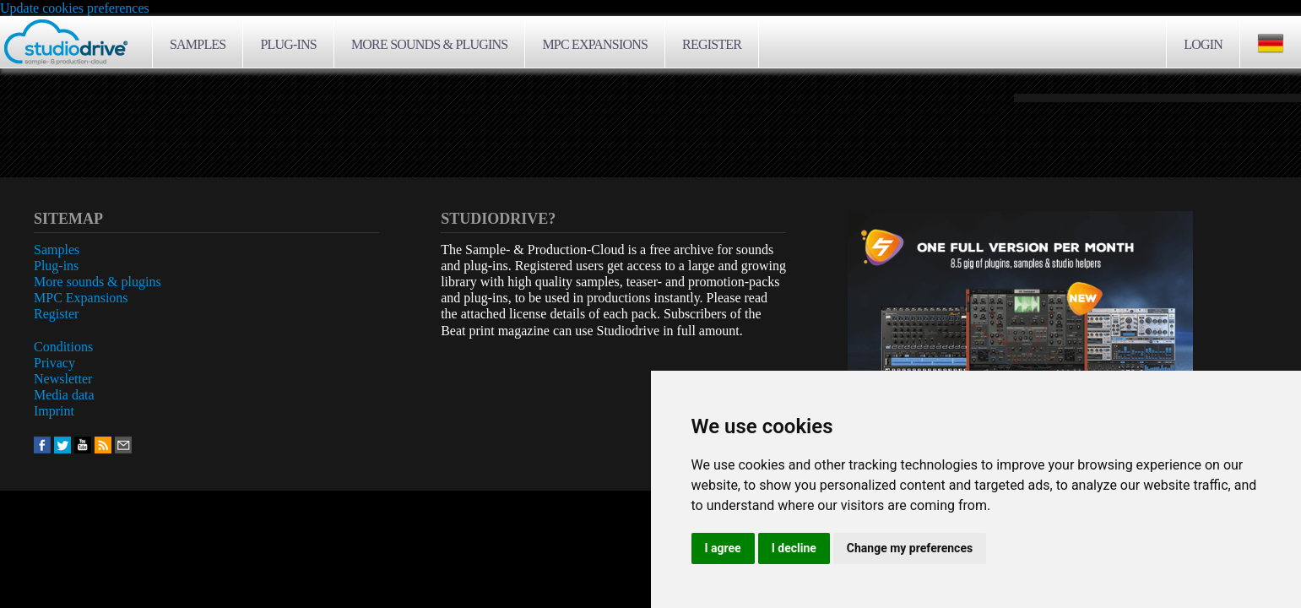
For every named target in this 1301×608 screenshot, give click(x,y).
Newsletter (63, 379)
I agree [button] (723, 548)
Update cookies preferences (74, 8)
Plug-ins (288, 44)
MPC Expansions (595, 44)
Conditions (63, 346)
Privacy (54, 363)
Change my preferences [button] (910, 548)
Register (711, 44)
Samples (197, 44)
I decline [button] (794, 548)
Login (1203, 44)
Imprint (54, 411)
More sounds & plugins (429, 44)
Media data (64, 395)
